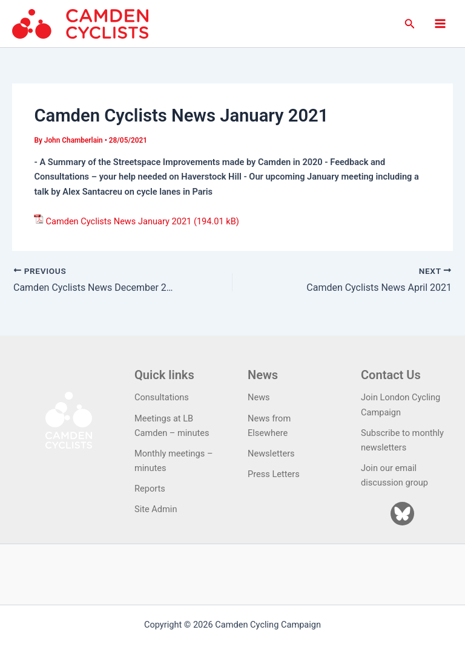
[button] (409, 23)
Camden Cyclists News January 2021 (118, 221)
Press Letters (274, 474)
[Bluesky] (402, 513)
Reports (149, 488)
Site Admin (155, 509)
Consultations (161, 397)
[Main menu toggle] (440, 23)
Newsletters (271, 453)
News (259, 397)
